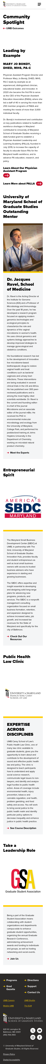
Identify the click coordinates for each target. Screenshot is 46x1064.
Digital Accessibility (11, 1059)
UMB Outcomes (15, 28)
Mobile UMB (8, 1005)
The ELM (28, 1005)
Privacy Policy (9, 1054)
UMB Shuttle (29, 1000)
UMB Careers (8, 1000)
